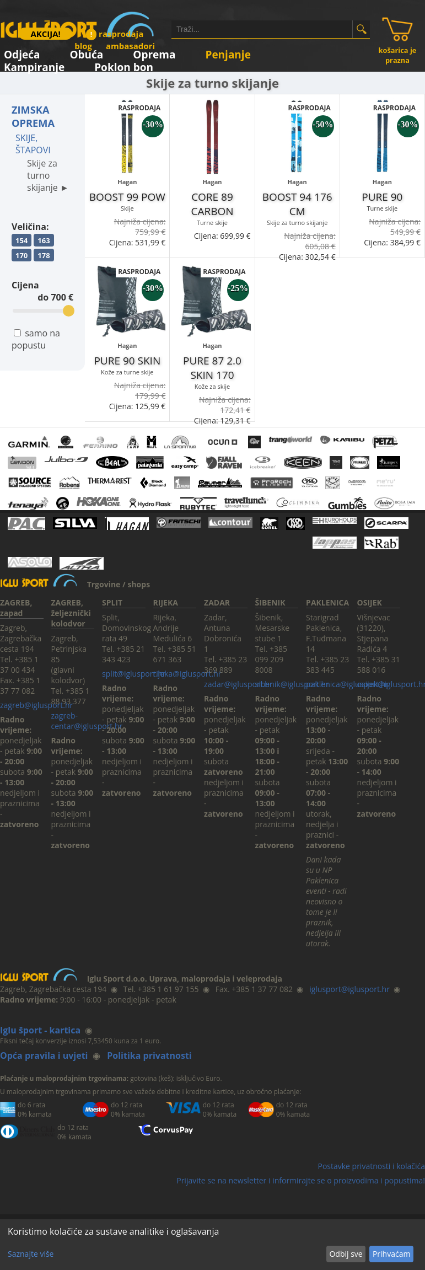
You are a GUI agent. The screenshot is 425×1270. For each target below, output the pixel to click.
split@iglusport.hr (133, 673)
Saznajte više (30, 1253)
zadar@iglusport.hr (238, 684)
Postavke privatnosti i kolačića (371, 1166)
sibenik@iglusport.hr (292, 684)
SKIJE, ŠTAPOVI (33, 144)
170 (21, 255)
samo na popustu (36, 339)
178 (43, 255)
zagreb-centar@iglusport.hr (87, 720)
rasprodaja (114, 33)
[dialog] (212, 1244)
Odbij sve (345, 1253)
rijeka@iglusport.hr (187, 673)
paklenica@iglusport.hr (347, 684)
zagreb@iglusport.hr (36, 705)
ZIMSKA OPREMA (33, 116)
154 (21, 240)
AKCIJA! (45, 33)
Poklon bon (123, 65)
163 (43, 240)
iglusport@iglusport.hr (349, 989)
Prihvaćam (391, 1253)
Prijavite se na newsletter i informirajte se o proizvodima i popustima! (300, 1180)
